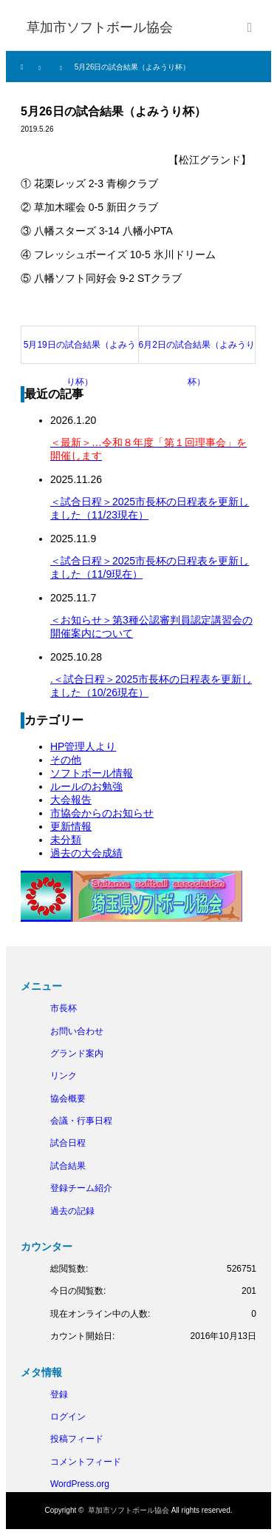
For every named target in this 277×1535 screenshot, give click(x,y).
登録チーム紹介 (81, 1188)
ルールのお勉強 (86, 786)
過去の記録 (72, 1211)
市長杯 (63, 1008)
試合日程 (68, 1143)
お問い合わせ (76, 1031)
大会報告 (71, 800)
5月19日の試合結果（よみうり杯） (80, 351)
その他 (65, 760)
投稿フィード (76, 1439)
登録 (59, 1394)
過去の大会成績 (86, 853)
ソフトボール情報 (91, 773)
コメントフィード (85, 1462)
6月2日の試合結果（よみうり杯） (197, 351)
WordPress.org (79, 1484)
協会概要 (68, 1098)
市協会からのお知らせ (102, 813)
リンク (63, 1075)
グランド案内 (76, 1053)
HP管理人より (83, 746)
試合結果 (68, 1166)
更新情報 (71, 826)
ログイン (68, 1416)
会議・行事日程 (81, 1121)
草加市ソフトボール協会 (128, 1510)
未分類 (65, 840)
